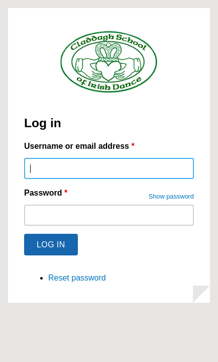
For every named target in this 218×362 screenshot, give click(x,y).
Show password (171, 196)
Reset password (77, 278)
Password (45, 193)
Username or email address (79, 146)
